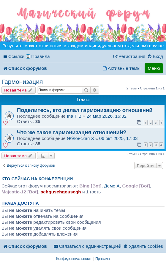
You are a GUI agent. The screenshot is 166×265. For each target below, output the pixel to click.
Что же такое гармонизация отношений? (72, 132)
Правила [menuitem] (40, 56)
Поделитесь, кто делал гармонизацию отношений (85, 110)
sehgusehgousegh (61, 191)
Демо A (112, 185)
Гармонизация (22, 81)
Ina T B (74, 116)
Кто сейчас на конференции (37, 178)
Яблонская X (80, 138)
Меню (154, 68)
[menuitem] (155, 56)
